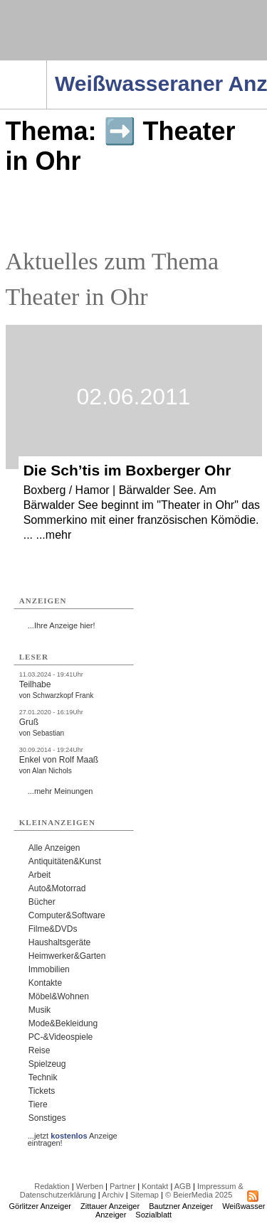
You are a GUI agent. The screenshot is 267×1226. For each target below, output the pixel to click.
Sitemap (144, 1194)
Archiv (113, 1194)
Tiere (38, 1104)
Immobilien (49, 969)
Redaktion (52, 1186)
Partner (122, 1186)
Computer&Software (66, 915)
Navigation (46, 64)
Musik (39, 1009)
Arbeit (39, 874)
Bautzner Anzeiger (181, 1206)
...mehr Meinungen (60, 791)
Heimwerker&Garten (67, 955)
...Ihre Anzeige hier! (61, 625)
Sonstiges (47, 1118)
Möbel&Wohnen (58, 996)
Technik (43, 1077)
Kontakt (155, 1186)
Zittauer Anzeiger (110, 1206)
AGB (182, 1186)
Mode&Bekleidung (63, 1023)
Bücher (42, 901)
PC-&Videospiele (60, 1037)
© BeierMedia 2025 (198, 1194)
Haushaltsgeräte (59, 942)
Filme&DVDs (53, 928)
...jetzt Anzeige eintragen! (72, 1135)
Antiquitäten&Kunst (64, 861)
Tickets (42, 1091)
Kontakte (45, 982)
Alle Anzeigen (54, 847)
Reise (39, 1050)
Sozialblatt (153, 1214)
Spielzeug (47, 1064)
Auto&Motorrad (57, 888)
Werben (89, 1186)
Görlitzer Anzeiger (40, 1206)
